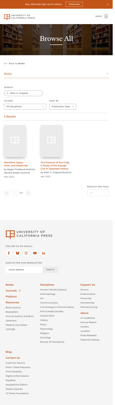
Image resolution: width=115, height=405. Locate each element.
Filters (8, 101)
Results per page (98, 187)
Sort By (54, 101)
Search (8, 87)
